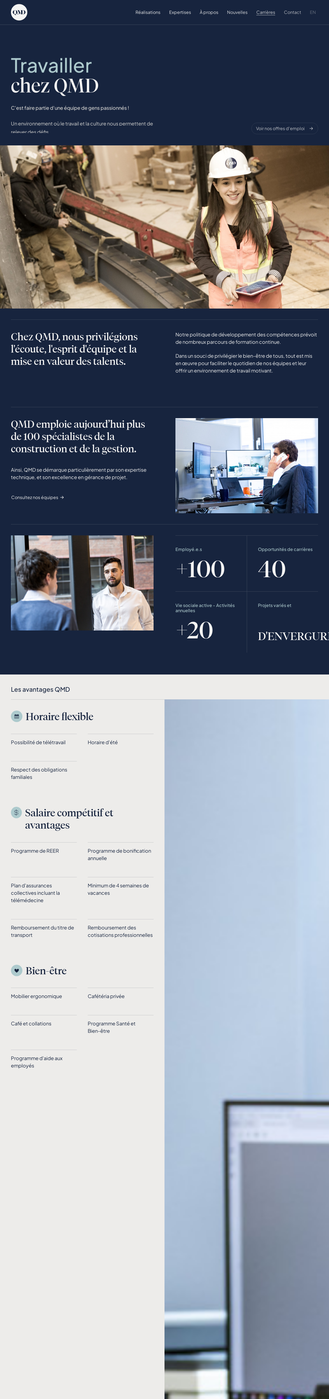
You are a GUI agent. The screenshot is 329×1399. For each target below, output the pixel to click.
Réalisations (148, 12)
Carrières (265, 12)
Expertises (180, 12)
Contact (292, 12)
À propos (209, 12)
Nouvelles (237, 12)
